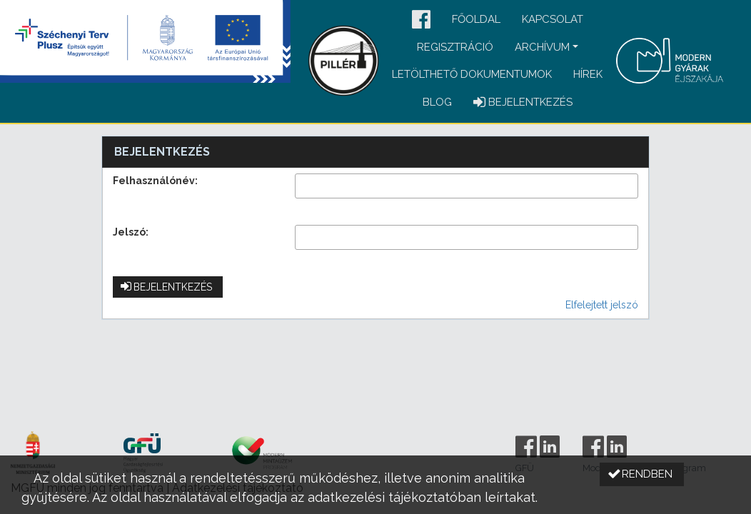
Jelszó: (130, 232)
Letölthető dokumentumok (472, 74)
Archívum (542, 47)
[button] (421, 20)
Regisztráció (455, 47)
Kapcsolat (552, 19)
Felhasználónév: (155, 180)
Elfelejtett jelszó (601, 305)
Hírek (588, 74)
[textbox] (466, 185)
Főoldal (476, 19)
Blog (437, 102)
